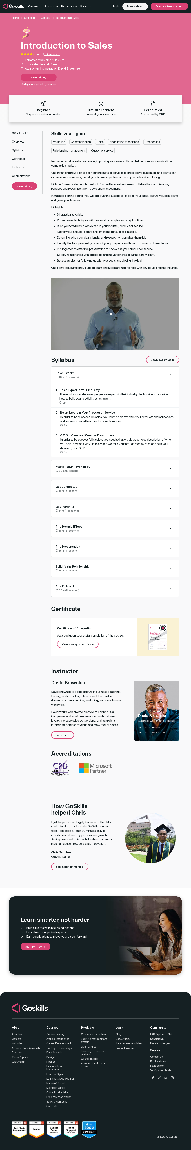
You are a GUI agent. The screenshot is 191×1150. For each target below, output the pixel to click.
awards (35, 1048)
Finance (51, 1061)
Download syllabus (162, 359)
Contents (20, 133)
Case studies (123, 1038)
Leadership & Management (54, 1068)
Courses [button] (35, 6)
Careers (16, 1038)
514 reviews (51, 54)
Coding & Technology (59, 1048)
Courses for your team (94, 1034)
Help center (157, 1065)
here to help (128, 267)
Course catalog (55, 1034)
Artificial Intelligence (57, 1038)
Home (15, 17)
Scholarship (157, 1038)
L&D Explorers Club (161, 1034)
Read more (62, 735)
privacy (26, 1057)
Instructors (18, 1043)
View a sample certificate (78, 644)
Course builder (89, 1058)
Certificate (18, 159)
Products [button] (52, 6)
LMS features (88, 1046)
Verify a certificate (161, 1070)
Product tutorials (125, 1048)
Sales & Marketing (56, 1101)
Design (50, 1057)
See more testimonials (70, 866)
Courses (46, 17)
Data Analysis (54, 1052)
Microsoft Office (55, 1087)
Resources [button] (69, 6)
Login (116, 6)
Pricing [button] (86, 6)
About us (17, 1034)
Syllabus (17, 150)
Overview (18, 141)
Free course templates (129, 1043)
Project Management (58, 1096)
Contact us (156, 1056)
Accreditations (21, 176)
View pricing (38, 77)
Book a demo (135, 6)
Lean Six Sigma (55, 1074)
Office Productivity (57, 1092)
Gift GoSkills (19, 1061)
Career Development (58, 1043)
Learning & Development (60, 1078)
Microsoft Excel (55, 1083)
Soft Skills (29, 17)
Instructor (18, 167)
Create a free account (169, 6)
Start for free (35, 946)
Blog (118, 1034)
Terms (15, 1057)
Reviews (17, 1052)
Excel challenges (160, 1043)
